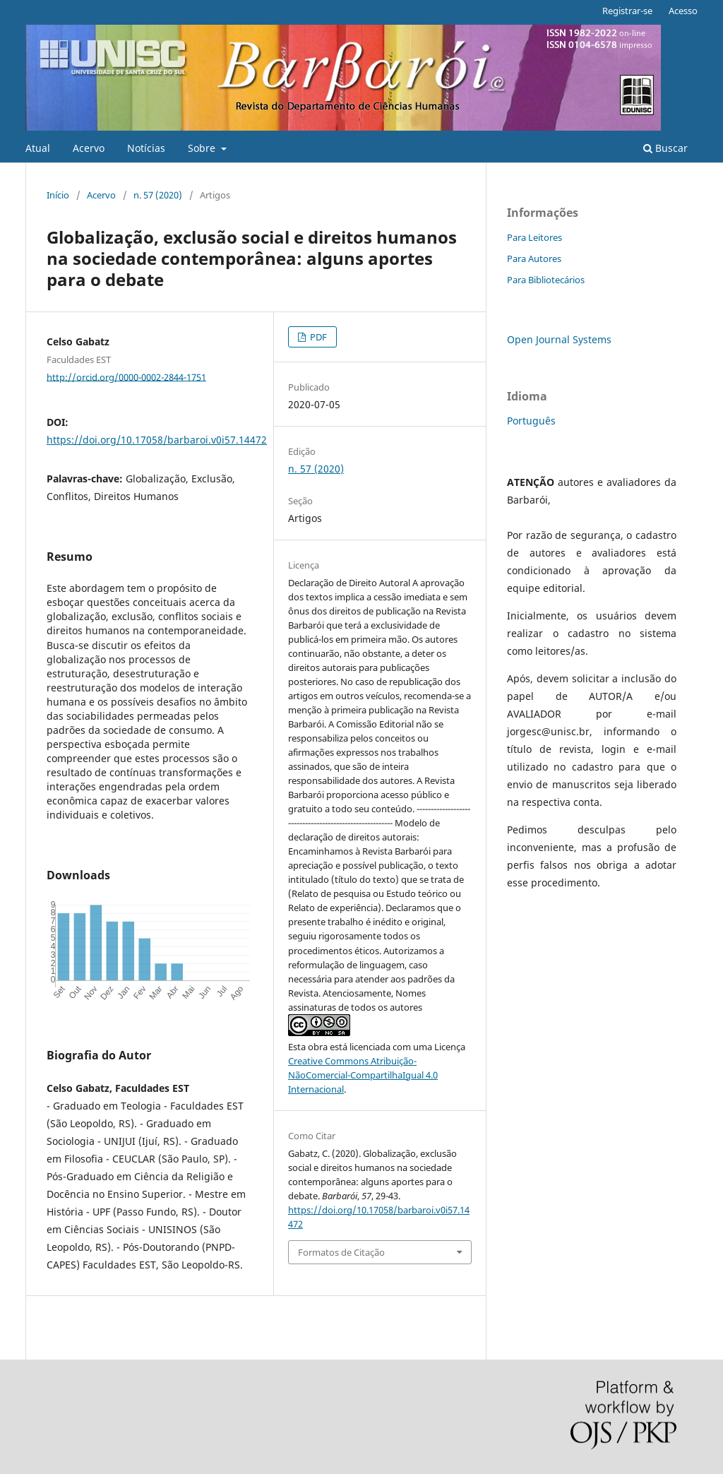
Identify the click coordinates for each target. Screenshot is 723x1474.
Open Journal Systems (559, 339)
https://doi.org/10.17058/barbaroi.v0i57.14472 (157, 439)
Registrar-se (627, 10)
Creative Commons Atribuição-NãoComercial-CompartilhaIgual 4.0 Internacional (363, 1074)
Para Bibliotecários (546, 279)
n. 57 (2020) (157, 195)
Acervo (88, 148)
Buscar (665, 148)
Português (531, 420)
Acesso (683, 10)
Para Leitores (534, 237)
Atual (37, 148)
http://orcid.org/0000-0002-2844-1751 (126, 376)
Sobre (203, 148)
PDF (317, 337)
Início (58, 195)
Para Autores (534, 258)
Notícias (146, 148)
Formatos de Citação (341, 1252)
